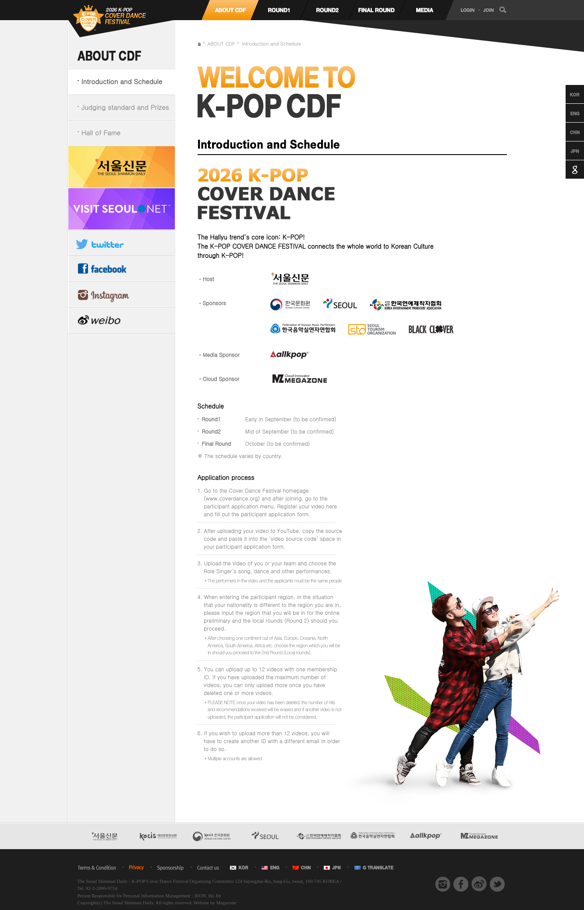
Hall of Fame (100, 132)
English (566, 113)
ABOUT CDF (221, 43)
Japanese (566, 150)
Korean (566, 94)
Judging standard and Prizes (125, 107)
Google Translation (566, 169)
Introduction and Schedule (122, 81)
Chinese (566, 132)
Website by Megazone (215, 902)
